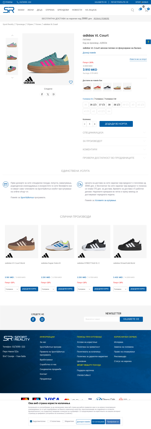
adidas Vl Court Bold (15, 263)
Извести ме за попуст (138, 59)
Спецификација (115, 132)
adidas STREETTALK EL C (88, 263)
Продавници (45, 378)
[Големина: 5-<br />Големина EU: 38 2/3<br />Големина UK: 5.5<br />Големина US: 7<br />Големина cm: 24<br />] (117, 105)
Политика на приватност (88, 346)
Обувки (30, 24)
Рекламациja (120, 356)
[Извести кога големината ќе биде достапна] (85, 105)
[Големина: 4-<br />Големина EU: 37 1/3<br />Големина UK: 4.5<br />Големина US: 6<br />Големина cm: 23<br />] (102, 105)
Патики (38, 24)
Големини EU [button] (88, 99)
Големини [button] (99, 99)
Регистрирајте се (119, 2)
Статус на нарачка (123, 361)
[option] (12, 44)
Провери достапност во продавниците (115, 158)
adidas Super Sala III (51, 263)
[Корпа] (146, 10)
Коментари (115, 149)
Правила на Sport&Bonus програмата (52, 353)
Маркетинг (69, 421)
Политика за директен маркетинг (92, 356)
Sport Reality (8, 24)
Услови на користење (87, 342)
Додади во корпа (116, 123)
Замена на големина (124, 346)
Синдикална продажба (50, 369)
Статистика (55, 421)
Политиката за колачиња (89, 351)
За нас (43, 342)
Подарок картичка (85, 370)
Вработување (46, 359)
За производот (115, 141)
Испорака (118, 342)
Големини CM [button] (110, 99)
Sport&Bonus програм (50, 346)
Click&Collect (84, 375)
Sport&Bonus (27, 197)
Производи (20, 24)
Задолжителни (39, 421)
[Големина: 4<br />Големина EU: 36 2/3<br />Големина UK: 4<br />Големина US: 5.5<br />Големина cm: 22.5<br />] (93, 105)
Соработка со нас (48, 364)
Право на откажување (124, 351)
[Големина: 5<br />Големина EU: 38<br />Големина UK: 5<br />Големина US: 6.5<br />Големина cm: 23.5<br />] (109, 105)
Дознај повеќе (101, 18)
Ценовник (81, 361)
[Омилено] (139, 9)
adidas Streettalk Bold (124, 263)
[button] (135, 11)
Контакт (43, 374)
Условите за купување (105, 200)
